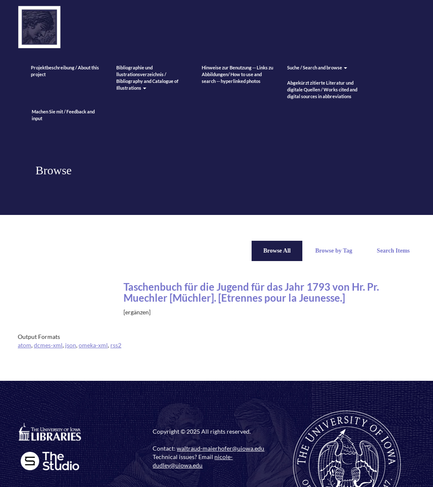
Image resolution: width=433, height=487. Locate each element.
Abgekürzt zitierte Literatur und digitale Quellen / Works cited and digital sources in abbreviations (322, 89)
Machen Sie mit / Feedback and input (63, 115)
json (70, 345)
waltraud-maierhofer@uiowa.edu (220, 448)
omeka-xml (93, 345)
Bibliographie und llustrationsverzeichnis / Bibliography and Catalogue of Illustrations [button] (147, 78)
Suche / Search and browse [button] (317, 67)
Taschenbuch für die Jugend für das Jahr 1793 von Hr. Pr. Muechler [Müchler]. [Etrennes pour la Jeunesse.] (251, 292)
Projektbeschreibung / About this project (65, 71)
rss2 (115, 345)
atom (24, 345)
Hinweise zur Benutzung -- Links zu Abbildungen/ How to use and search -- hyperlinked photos (237, 74)
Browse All (277, 251)
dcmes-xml (48, 345)
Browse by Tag (333, 251)
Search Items (393, 251)
